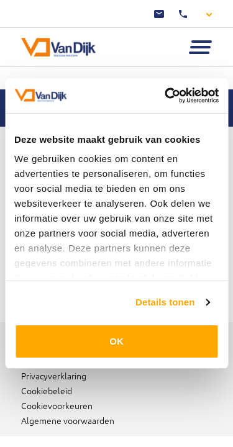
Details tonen (164, 302)
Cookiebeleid (46, 390)
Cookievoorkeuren (57, 405)
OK (116, 341)
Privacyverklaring (53, 375)
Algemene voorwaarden (67, 420)
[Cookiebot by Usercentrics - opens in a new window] (166, 96)
